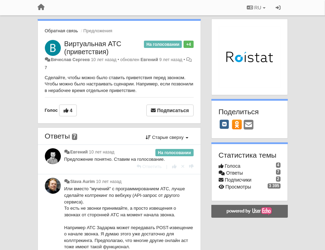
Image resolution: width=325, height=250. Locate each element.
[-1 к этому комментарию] (191, 166)
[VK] (224, 124)
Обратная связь (61, 30)
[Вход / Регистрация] (278, 8)
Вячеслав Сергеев (70, 59)
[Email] (248, 125)
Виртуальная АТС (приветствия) (93, 48)
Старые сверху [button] (167, 137)
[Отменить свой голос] (183, 166)
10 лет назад (101, 152)
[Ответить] (149, 166)
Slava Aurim (82, 181)
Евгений (149, 59)
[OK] (237, 124)
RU (256, 7)
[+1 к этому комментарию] (174, 166)
